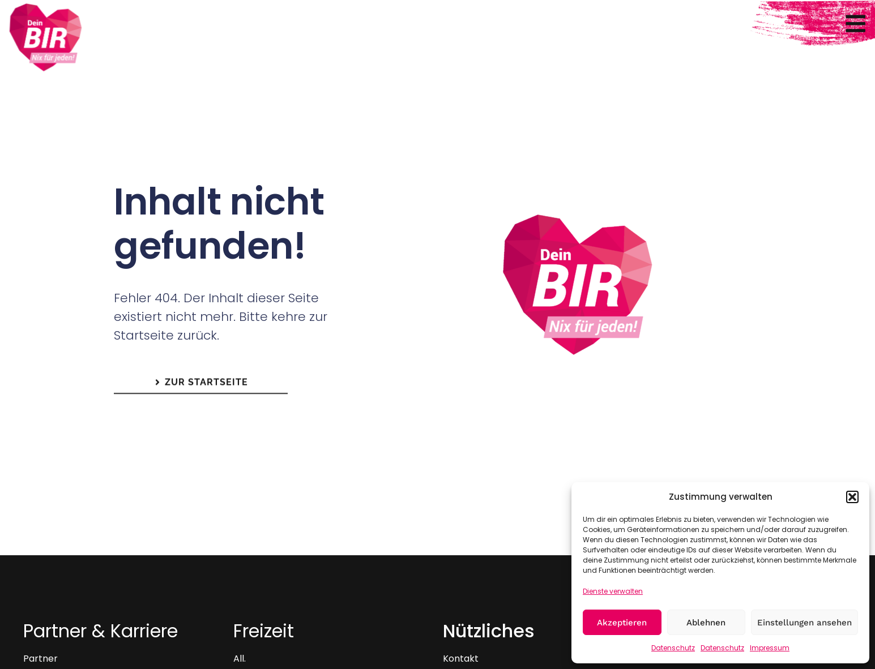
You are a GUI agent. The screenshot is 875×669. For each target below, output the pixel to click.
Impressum (769, 648)
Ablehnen (705, 622)
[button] (852, 497)
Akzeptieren (622, 622)
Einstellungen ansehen (804, 622)
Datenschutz (673, 648)
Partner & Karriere (100, 631)
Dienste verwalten (613, 591)
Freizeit (263, 631)
